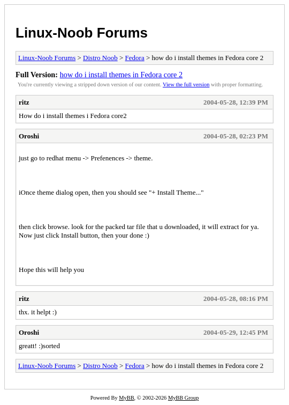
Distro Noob (100, 58)
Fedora (134, 58)
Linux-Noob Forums (82, 33)
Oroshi (29, 136)
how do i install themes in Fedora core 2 (121, 74)
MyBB (126, 398)
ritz (24, 102)
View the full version (186, 84)
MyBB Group (183, 398)
